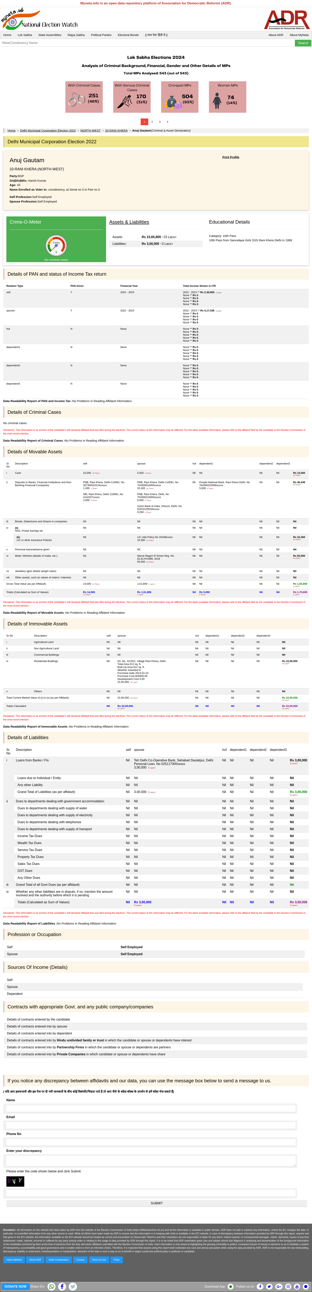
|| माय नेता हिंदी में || (156, 35)
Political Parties (101, 35)
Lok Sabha (25, 35)
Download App (215, 1286)
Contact (80, 1259)
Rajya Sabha (76, 35)
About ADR (276, 35)
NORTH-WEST (90, 130)
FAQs (117, 1259)
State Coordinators (59, 1259)
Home (7, 35)
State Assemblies (49, 35)
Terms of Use (99, 1259)
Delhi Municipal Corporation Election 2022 (48, 130)
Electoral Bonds (128, 35)
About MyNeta (299, 35)
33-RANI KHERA (116, 130)
